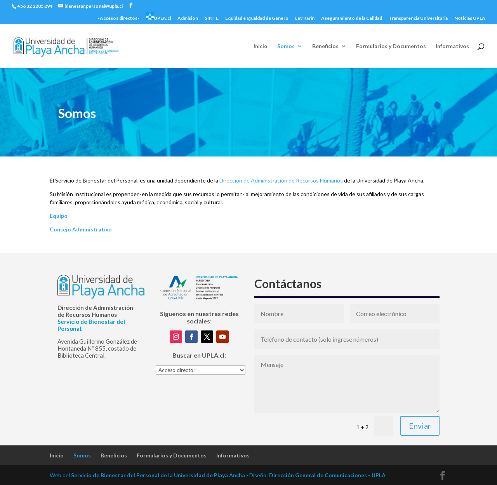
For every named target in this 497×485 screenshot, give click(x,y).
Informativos (452, 46)
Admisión (187, 18)
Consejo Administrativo (81, 229)
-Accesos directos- (118, 18)
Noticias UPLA (469, 18)
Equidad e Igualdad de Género (256, 18)
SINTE (212, 18)
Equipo (59, 215)
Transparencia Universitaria (418, 18)
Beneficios (325, 46)
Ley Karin (305, 18)
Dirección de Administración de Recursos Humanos (281, 180)
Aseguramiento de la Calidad (351, 18)
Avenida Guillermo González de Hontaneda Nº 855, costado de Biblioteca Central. (97, 348)
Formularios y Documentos (391, 46)
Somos (286, 46)
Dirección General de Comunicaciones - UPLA (327, 475)
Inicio (261, 46)
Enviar (420, 425)
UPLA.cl (158, 16)
